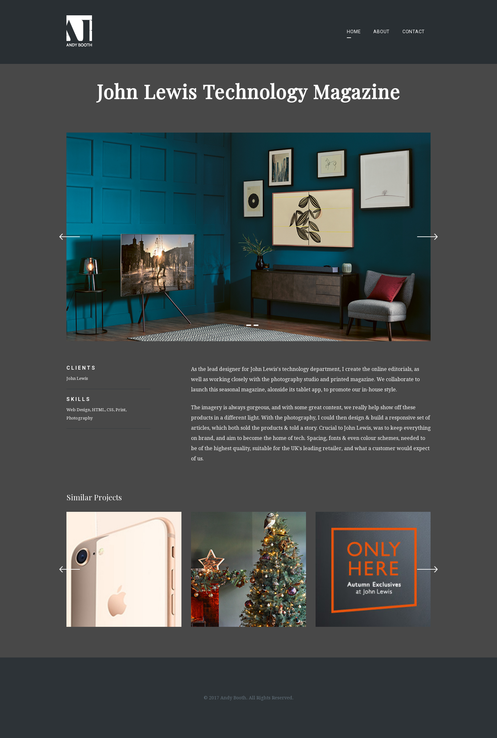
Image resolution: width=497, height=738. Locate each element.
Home (354, 32)
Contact (413, 32)
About (381, 32)
